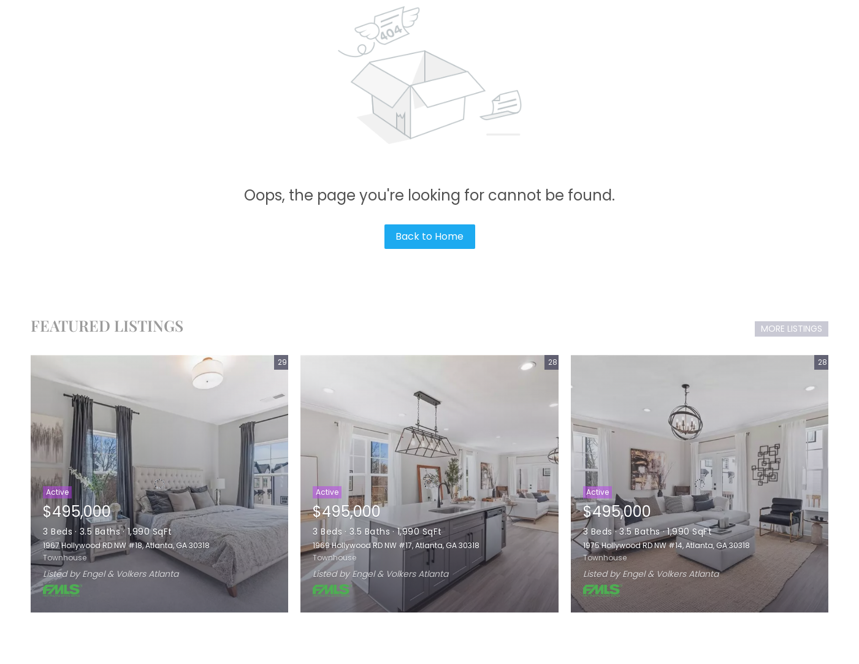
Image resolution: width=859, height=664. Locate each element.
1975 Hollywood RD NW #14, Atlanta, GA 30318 (666, 545)
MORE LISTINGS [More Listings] (791, 328)
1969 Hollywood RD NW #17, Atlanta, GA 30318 (396, 545)
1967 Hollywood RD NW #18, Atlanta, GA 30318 (126, 545)
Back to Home (429, 236)
